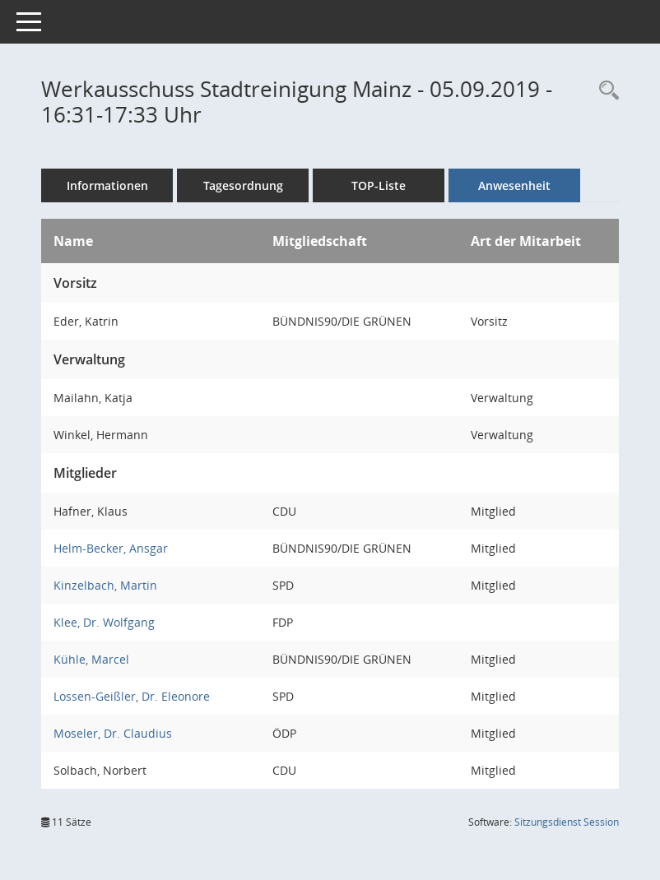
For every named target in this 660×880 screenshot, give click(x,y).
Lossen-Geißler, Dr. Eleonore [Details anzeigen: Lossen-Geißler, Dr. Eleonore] (131, 696)
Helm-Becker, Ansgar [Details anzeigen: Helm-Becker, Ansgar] (110, 548)
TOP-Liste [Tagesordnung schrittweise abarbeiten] (378, 185)
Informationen (107, 185)
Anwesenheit (514, 185)
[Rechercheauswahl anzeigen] (605, 90)
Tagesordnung (243, 185)
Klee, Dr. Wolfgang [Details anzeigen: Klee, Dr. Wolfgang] (104, 622)
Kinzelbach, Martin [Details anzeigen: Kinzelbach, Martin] (105, 585)
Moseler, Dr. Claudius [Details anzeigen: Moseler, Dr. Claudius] (112, 733)
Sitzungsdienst (566, 822)
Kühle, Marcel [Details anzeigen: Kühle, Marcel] (91, 659)
